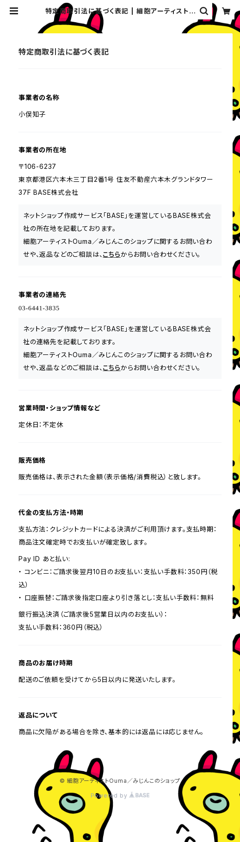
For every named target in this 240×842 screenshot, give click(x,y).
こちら (111, 254)
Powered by (120, 795)
